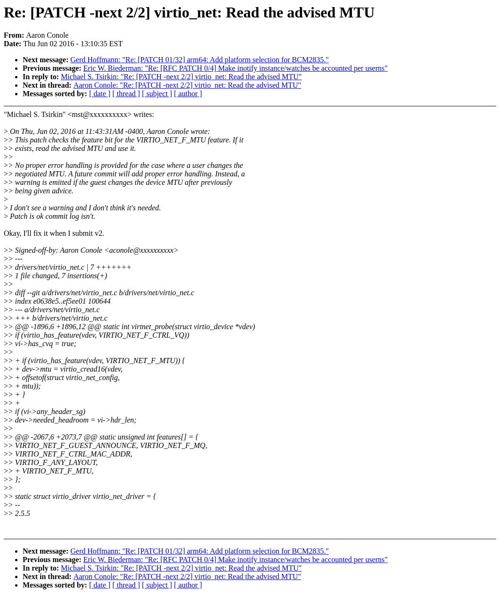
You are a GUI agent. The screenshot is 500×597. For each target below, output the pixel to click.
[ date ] (99, 94)
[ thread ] (126, 94)
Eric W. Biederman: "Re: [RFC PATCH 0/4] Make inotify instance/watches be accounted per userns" (235, 68)
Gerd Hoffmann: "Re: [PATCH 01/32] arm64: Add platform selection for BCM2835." (199, 60)
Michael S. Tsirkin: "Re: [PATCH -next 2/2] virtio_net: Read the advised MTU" (181, 77)
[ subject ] (157, 94)
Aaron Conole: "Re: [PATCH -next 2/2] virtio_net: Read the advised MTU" (187, 85)
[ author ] (188, 94)
